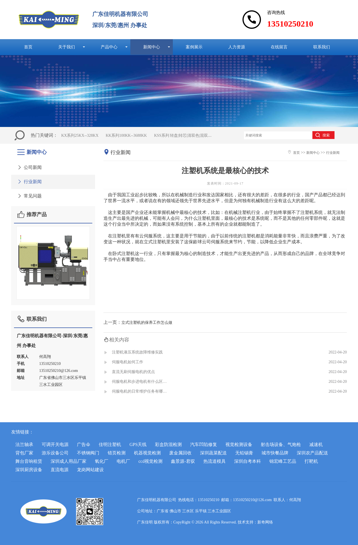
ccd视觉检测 (150, 461)
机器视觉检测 (147, 452)
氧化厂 (101, 461)
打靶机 (311, 461)
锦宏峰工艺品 (282, 461)
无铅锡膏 (244, 452)
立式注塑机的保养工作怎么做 (146, 322)
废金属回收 (180, 452)
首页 (28, 46)
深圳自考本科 (247, 461)
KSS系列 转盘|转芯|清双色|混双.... (183, 135)
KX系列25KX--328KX (79, 135)
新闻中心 (151, 46)
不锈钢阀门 (88, 452)
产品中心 (109, 46)
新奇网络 (265, 522)
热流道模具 (214, 461)
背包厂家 (24, 452)
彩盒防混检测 (168, 444)
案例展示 (194, 46)
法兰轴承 (24, 444)
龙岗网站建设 (90, 469)
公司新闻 (29, 167)
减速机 (316, 444)
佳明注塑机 (110, 444)
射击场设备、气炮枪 (281, 444)
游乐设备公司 (55, 452)
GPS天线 (138, 444)
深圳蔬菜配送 (213, 452)
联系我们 (321, 46)
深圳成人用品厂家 (68, 461)
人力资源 (236, 46)
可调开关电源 (55, 444)
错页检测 (117, 452)
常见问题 (29, 196)
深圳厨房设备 (28, 469)
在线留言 (279, 46)
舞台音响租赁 (28, 461)
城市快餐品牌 (275, 452)
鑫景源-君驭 (183, 461)
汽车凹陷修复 (203, 444)
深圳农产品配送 (312, 452)
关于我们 (66, 46)
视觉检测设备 (238, 444)
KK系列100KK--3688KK (126, 135)
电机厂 (123, 461)
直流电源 (60, 469)
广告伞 (83, 444)
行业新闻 (29, 182)
